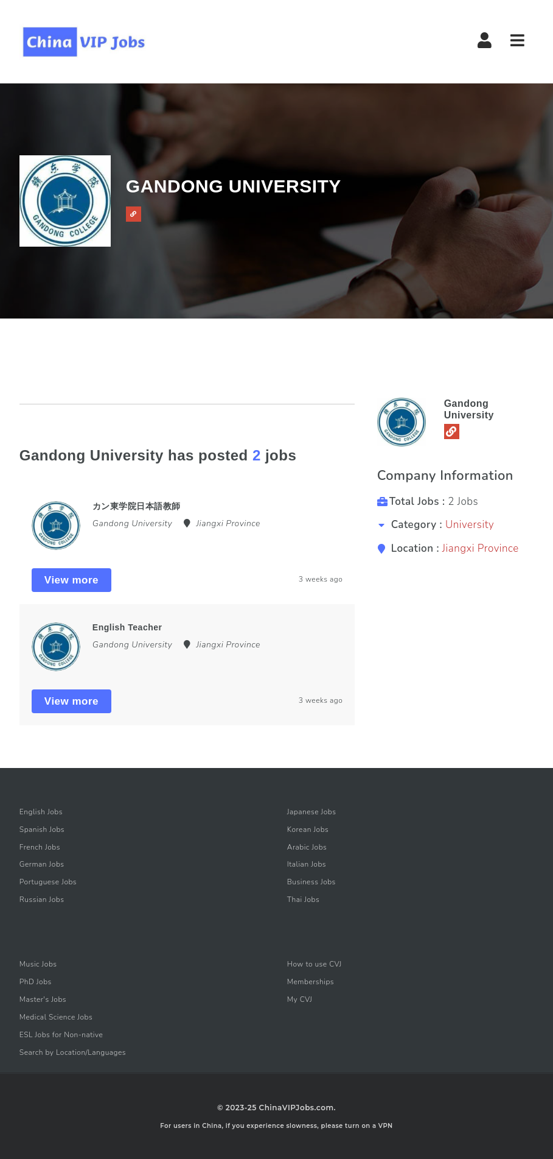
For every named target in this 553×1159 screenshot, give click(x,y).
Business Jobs (311, 882)
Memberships (310, 982)
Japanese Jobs (311, 812)
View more (71, 580)
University (469, 525)
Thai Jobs (303, 899)
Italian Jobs (306, 864)
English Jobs (41, 812)
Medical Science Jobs (55, 1017)
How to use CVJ (314, 964)
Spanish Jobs (41, 829)
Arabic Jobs (307, 847)
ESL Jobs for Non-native (61, 1035)
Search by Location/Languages (72, 1052)
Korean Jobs (308, 829)
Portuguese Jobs (48, 882)
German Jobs (41, 864)
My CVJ (299, 999)
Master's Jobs (42, 999)
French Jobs (39, 847)
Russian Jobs (41, 899)
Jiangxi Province (480, 548)
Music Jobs (38, 964)
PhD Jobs (35, 982)
